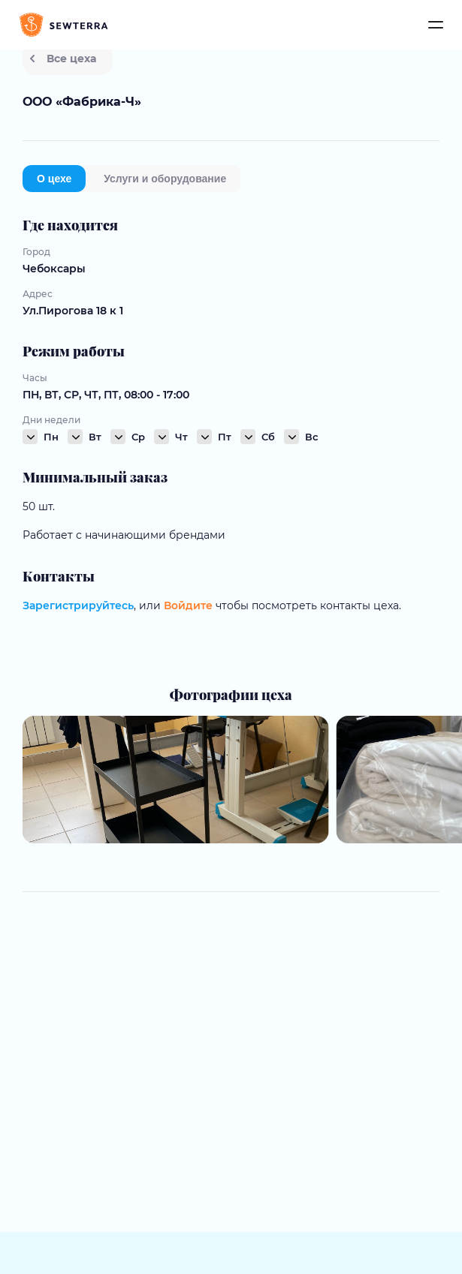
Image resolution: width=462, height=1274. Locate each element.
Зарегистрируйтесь (78, 605)
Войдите (188, 605)
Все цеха (63, 58)
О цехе (54, 179)
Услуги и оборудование (165, 179)
